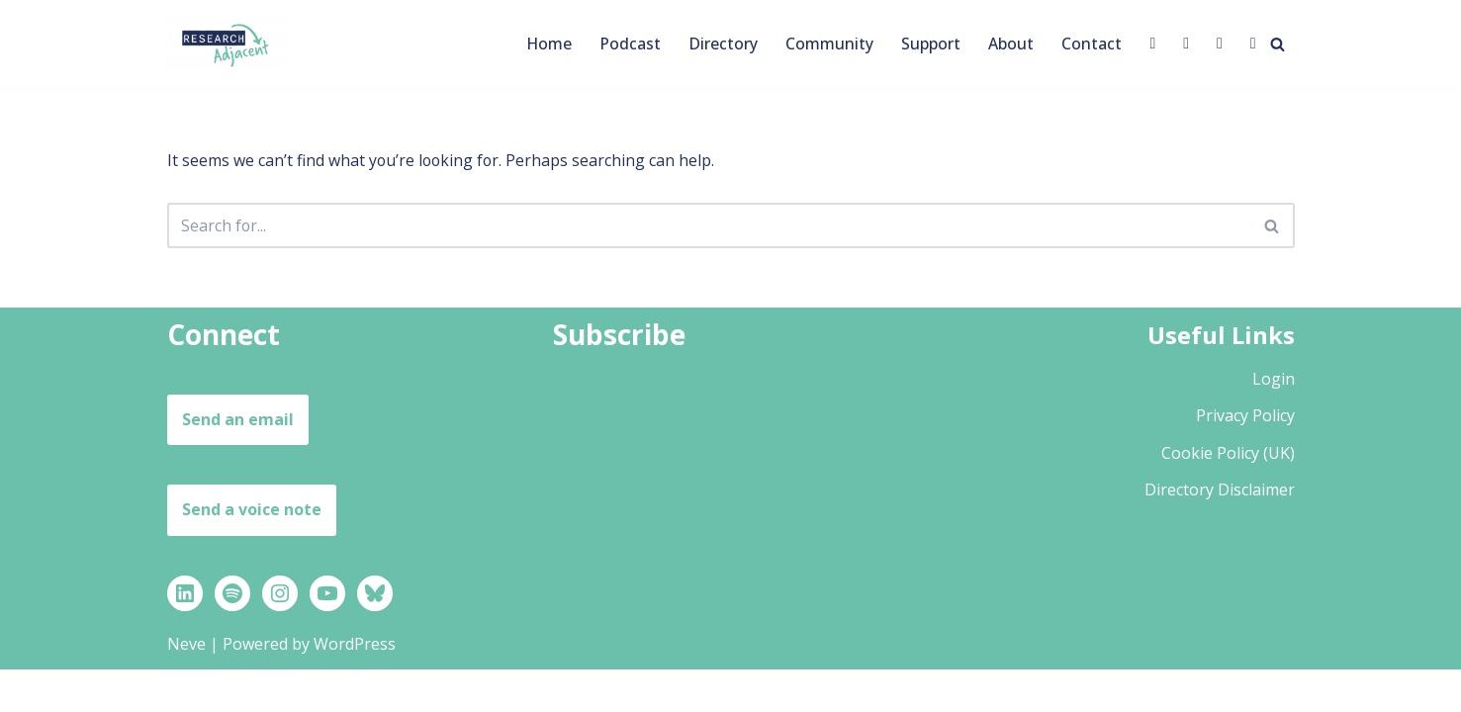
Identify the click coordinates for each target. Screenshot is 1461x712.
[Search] (1277, 44)
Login (1273, 421)
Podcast (630, 43)
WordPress (355, 686)
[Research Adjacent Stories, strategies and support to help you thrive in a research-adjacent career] (226, 44)
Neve (186, 686)
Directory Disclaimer (1219, 532)
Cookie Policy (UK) (1228, 495)
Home (548, 43)
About (1011, 43)
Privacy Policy (1245, 458)
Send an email (238, 462)
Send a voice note (251, 552)
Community (829, 43)
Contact (1091, 43)
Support (930, 43)
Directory (723, 43)
